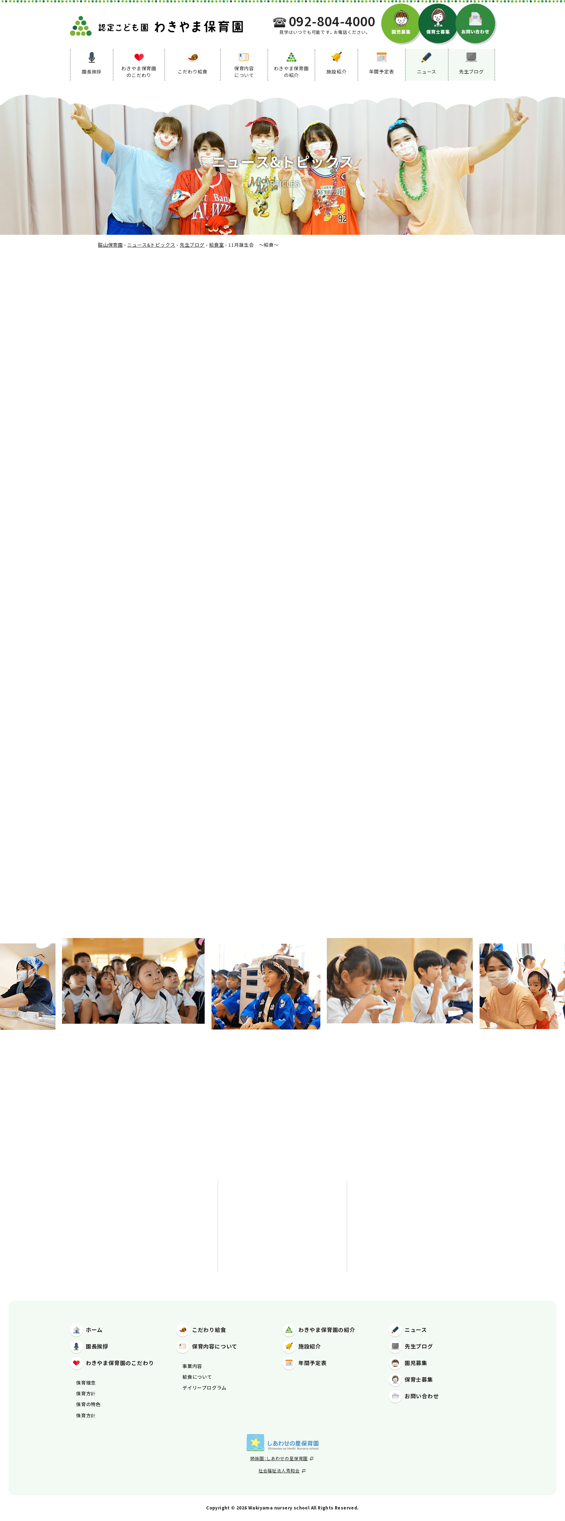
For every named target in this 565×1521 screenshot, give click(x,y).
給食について (197, 1376)
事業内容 (192, 1366)
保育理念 (86, 1382)
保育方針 (86, 1393)
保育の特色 (88, 1404)
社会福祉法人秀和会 (281, 1470)
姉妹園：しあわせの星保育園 (281, 1458)
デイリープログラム (204, 1387)
